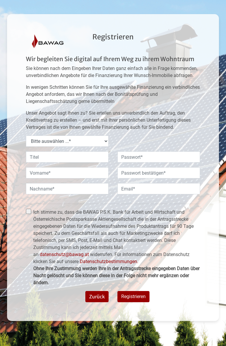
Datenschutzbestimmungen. (109, 261)
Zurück (97, 297)
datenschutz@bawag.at (64, 254)
